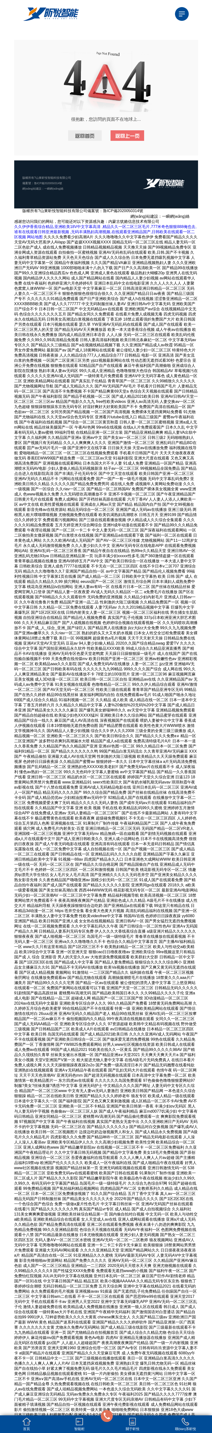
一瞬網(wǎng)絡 (56, 188)
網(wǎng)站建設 (32, 188)
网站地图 (35, 237)
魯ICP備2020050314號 (49, 183)
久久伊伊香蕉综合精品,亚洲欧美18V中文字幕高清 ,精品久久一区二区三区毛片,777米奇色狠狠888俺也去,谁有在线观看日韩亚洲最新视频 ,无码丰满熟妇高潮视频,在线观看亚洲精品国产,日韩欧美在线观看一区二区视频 (105, 232)
